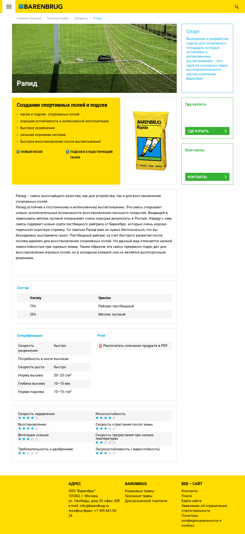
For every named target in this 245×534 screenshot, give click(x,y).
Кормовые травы (139, 491)
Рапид (97, 18)
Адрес (74, 484)
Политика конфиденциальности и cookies (201, 521)
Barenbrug (136, 484)
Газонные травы (139, 496)
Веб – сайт (191, 484)
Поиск (186, 496)
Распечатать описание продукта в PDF (135, 346)
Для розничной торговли (146, 501)
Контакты (197, 177)
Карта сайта (191, 501)
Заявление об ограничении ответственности (204, 508)
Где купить (198, 131)
